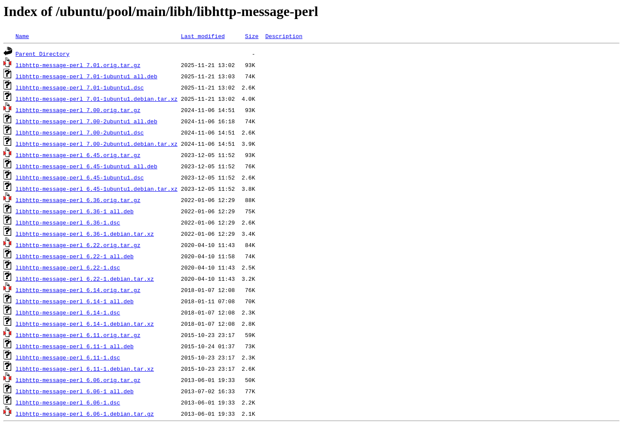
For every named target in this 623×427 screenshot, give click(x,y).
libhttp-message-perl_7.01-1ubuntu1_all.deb (86, 76)
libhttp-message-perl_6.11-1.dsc (68, 357)
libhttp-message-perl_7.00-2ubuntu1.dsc (80, 132)
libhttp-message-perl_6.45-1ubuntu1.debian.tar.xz (96, 189)
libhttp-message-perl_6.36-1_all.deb (75, 211)
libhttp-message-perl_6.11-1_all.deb (75, 346)
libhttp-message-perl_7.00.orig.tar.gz (78, 110)
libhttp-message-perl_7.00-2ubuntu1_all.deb (86, 121)
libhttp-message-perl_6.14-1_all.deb (75, 301)
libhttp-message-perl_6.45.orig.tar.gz (78, 155)
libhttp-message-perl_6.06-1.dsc (68, 402)
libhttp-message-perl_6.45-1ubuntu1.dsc (80, 177)
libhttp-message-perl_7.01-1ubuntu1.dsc (80, 87)
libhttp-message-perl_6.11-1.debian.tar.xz (85, 368)
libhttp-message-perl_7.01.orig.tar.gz (78, 65)
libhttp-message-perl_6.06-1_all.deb (75, 391)
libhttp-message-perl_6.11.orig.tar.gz (78, 335)
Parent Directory (43, 54)
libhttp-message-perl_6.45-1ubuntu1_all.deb (86, 166)
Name (22, 36)
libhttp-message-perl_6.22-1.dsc (68, 267)
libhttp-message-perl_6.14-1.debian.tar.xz (85, 323)
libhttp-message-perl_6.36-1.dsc (68, 222)
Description (283, 36)
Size (251, 36)
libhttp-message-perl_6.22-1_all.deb (75, 256)
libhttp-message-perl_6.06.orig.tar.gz (78, 380)
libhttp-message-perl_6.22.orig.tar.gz (78, 245)
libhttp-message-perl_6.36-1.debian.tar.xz (85, 234)
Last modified (203, 36)
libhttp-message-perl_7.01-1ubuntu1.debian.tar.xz (96, 99)
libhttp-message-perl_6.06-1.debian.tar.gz (85, 413)
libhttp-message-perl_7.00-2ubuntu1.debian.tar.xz (96, 144)
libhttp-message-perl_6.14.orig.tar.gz (78, 290)
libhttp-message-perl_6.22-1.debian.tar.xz (85, 279)
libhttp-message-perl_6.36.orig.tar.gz (78, 200)
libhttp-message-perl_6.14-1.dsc (68, 312)
